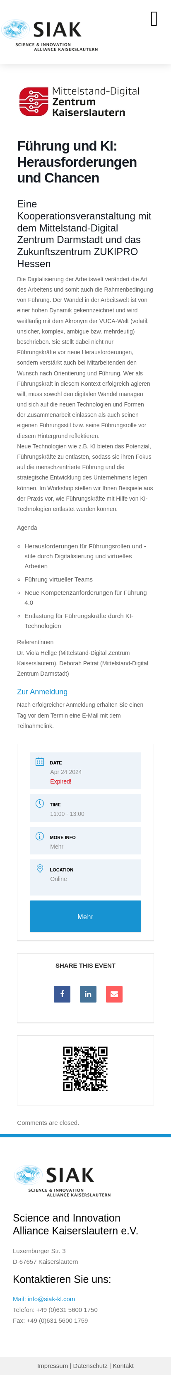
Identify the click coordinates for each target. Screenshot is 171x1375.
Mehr (56, 846)
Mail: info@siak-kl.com (44, 1298)
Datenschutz (90, 1365)
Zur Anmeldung (42, 692)
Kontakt (123, 1365)
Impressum (52, 1365)
